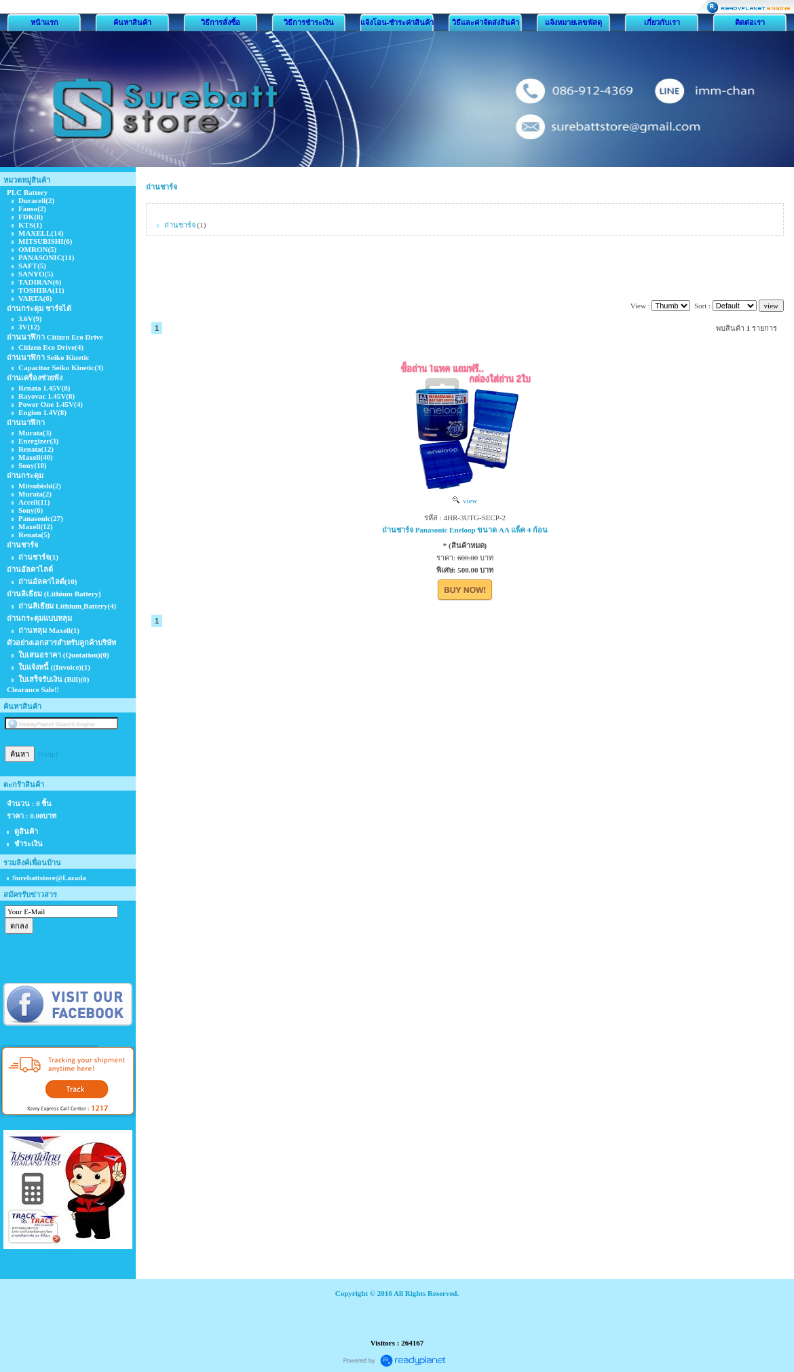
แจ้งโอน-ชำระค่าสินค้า (397, 22)
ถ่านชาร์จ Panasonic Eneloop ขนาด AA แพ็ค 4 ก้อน (465, 530)
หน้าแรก (44, 22)
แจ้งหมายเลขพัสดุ (573, 22)
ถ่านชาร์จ (161, 187)
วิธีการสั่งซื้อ (220, 22)
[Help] (48, 754)
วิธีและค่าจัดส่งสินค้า (485, 22)
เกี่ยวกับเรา (662, 22)
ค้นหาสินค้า (132, 22)
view (465, 501)
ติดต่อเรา (750, 22)
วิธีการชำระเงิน (309, 22)
